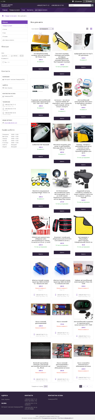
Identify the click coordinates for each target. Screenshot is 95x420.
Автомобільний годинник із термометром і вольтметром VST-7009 (83, 323)
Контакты (30, 10)
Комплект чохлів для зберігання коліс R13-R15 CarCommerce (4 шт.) (62, 238)
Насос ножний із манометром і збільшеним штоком (83, 364)
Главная (4, 10)
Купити (41, 69)
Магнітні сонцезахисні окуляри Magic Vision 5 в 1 (41, 192)
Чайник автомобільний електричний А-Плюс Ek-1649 (83, 281)
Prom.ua (57, 416)
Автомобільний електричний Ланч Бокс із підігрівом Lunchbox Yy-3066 (83, 102)
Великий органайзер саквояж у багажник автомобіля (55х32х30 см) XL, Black (40, 365)
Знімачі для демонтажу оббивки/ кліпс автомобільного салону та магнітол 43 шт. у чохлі (40, 239)
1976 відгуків (78, 1)
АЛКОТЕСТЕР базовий (40, 144)
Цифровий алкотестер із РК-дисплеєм (83, 54)
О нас (23, 10)
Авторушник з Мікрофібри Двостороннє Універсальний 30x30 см (83, 239)
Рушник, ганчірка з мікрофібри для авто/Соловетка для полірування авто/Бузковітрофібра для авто (83, 149)
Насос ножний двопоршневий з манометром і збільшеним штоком (62, 365)
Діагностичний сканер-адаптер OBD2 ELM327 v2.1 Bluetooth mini (40, 281)
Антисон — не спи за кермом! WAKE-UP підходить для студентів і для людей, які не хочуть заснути (62, 103)
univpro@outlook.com (10, 123)
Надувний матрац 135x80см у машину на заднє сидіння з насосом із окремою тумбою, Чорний (83, 194)
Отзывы (5, 36)
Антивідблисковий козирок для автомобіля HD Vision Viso (40, 55)
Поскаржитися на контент (49, 418)
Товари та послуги (11, 16)
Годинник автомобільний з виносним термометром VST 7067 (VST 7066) (40, 101)
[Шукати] (92, 5)
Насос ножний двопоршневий (40, 322)
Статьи (5, 29)
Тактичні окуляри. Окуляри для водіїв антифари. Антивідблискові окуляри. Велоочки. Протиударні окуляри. (62, 58)
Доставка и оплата (41, 10)
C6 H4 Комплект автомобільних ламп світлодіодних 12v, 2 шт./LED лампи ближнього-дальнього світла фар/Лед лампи (62, 195)
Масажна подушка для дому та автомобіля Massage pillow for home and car (62, 147)
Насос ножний (62, 321)
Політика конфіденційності (65, 418)
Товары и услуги (14, 10)
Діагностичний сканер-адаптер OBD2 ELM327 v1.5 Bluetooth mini (62, 281)
